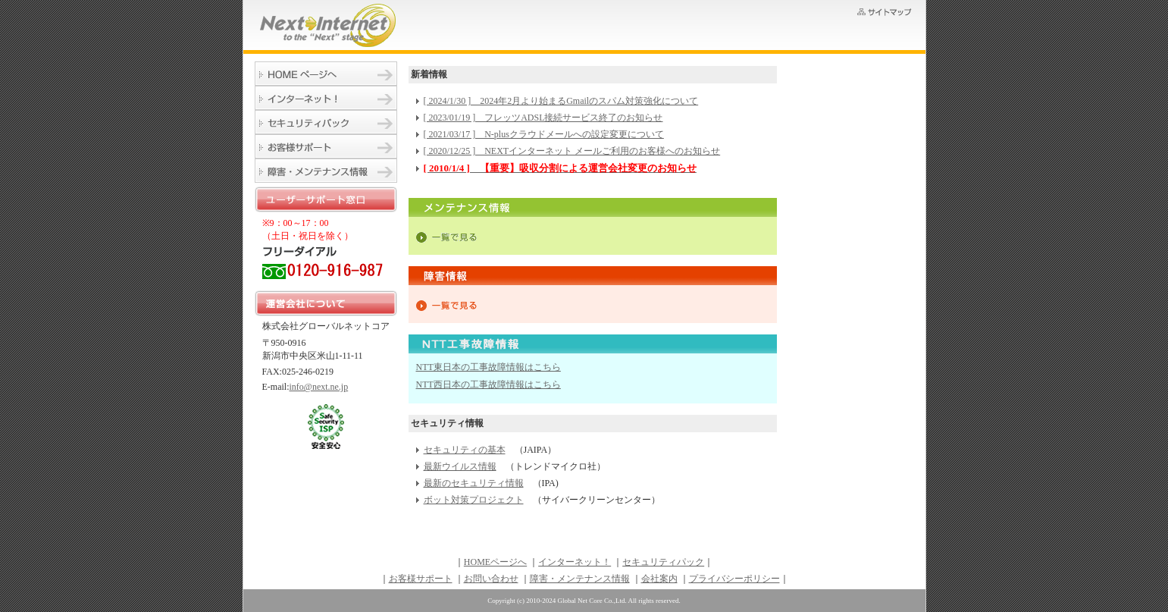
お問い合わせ (491, 578)
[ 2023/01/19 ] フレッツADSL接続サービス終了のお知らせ (543, 117)
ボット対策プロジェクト (474, 499)
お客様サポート (326, 146)
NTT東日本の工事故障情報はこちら (488, 367)
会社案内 (659, 578)
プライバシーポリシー (734, 578)
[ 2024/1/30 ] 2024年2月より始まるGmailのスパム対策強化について (561, 101)
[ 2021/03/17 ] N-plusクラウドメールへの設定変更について (544, 134)
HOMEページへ (326, 73)
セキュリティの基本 (465, 449)
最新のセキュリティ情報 (474, 483)
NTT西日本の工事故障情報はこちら (488, 384)
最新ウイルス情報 (460, 466)
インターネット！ (326, 98)
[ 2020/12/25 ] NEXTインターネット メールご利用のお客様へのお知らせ (572, 151)
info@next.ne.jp (319, 386)
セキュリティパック (326, 122)
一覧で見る (446, 237)
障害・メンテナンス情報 (326, 170)
